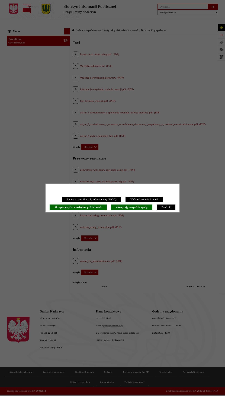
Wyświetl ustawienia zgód (144, 199)
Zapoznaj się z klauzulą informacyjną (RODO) (91, 199)
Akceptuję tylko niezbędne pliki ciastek (78, 207)
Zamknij (166, 207)
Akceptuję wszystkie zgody (131, 207)
